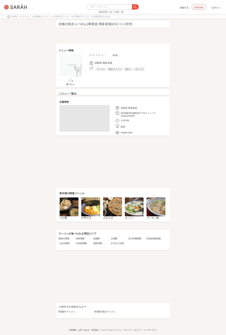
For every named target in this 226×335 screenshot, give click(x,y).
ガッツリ (139, 69)
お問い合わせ (84, 330)
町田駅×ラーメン (67, 311)
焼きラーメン (115, 69)
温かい (128, 69)
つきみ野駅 (64, 243)
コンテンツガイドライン (111, 330)
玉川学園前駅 (134, 238)
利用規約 (95, 330)
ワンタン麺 (153, 217)
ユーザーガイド (150, 330)
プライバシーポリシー (132, 330)
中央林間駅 (81, 243)
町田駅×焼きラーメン (105, 311)
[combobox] (110, 7)
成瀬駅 (96, 238)
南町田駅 (97, 243)
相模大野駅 (64, 238)
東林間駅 (80, 238)
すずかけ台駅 (117, 243)
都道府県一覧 (105, 12)
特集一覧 (119, 12)
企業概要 (72, 330)
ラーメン (101, 69)
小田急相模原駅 (153, 238)
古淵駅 (114, 238)
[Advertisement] (113, 36)
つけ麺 (63, 217)
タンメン (130, 217)
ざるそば (108, 217)
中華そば (86, 217)
